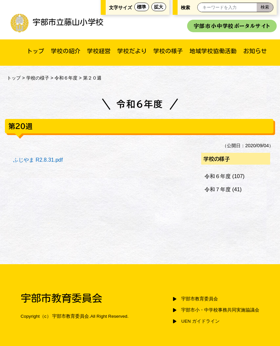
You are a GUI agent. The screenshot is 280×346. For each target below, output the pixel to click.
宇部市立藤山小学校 (56, 22)
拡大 (158, 7)
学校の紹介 (65, 51)
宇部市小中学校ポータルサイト (232, 26)
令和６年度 (65, 78)
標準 (141, 7)
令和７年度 (218, 189)
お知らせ (255, 51)
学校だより (132, 51)
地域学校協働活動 (213, 51)
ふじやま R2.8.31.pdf (38, 160)
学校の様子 (168, 51)
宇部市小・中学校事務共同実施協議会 (220, 310)
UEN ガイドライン (200, 321)
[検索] (265, 7)
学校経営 (99, 51)
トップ (35, 51)
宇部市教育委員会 (199, 298)
